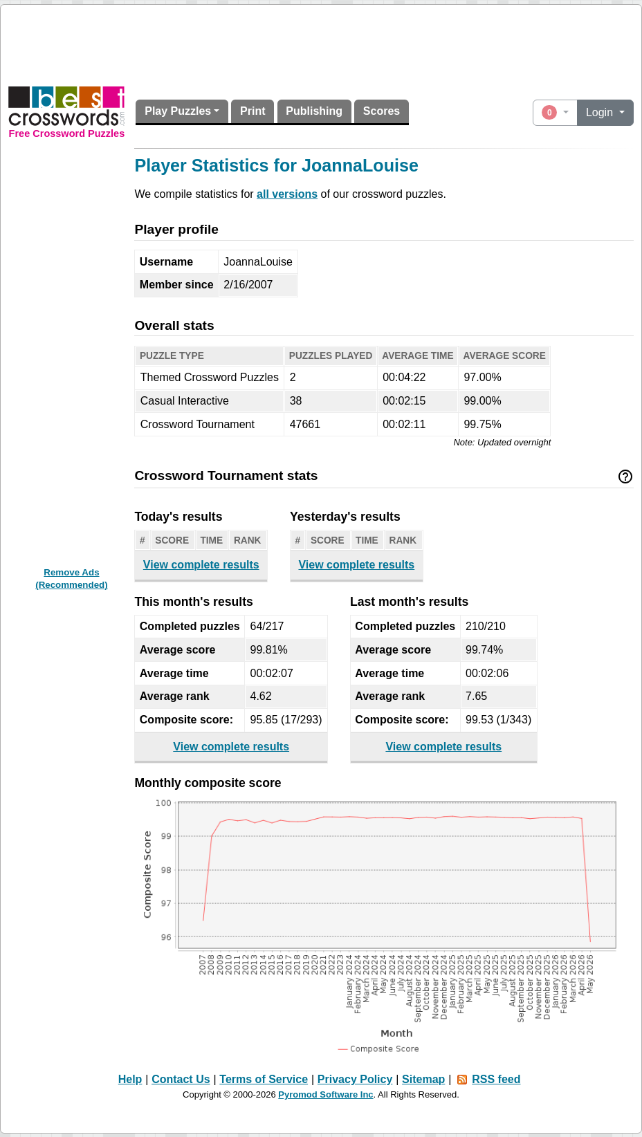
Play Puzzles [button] (178, 111)
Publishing (314, 111)
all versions (287, 194)
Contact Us (181, 1079)
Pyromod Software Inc (325, 1094)
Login (601, 112)
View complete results (201, 565)
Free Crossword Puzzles (67, 133)
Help (130, 1079)
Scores (381, 111)
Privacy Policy (355, 1079)
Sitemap (423, 1079)
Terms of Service (263, 1079)
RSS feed (496, 1079)
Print (252, 111)
